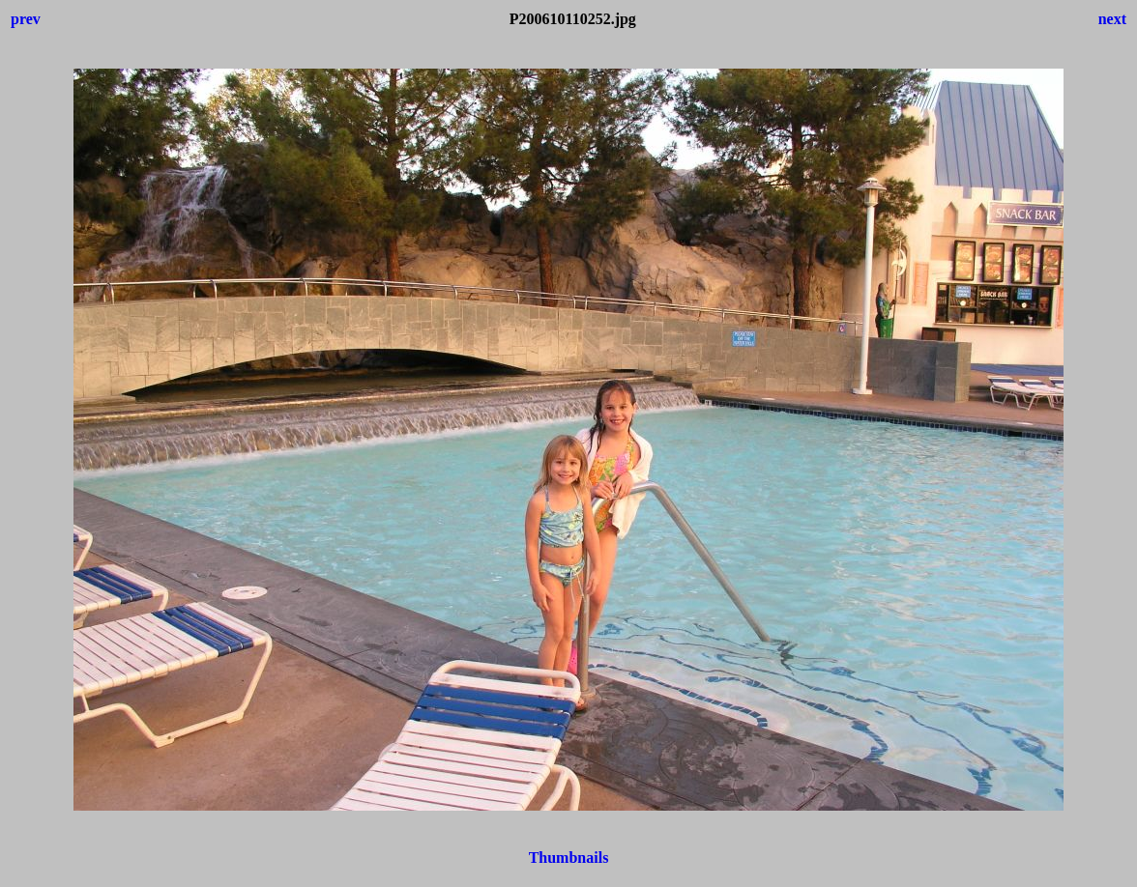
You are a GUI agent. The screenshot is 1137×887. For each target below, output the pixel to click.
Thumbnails (569, 857)
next (1112, 19)
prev (26, 19)
